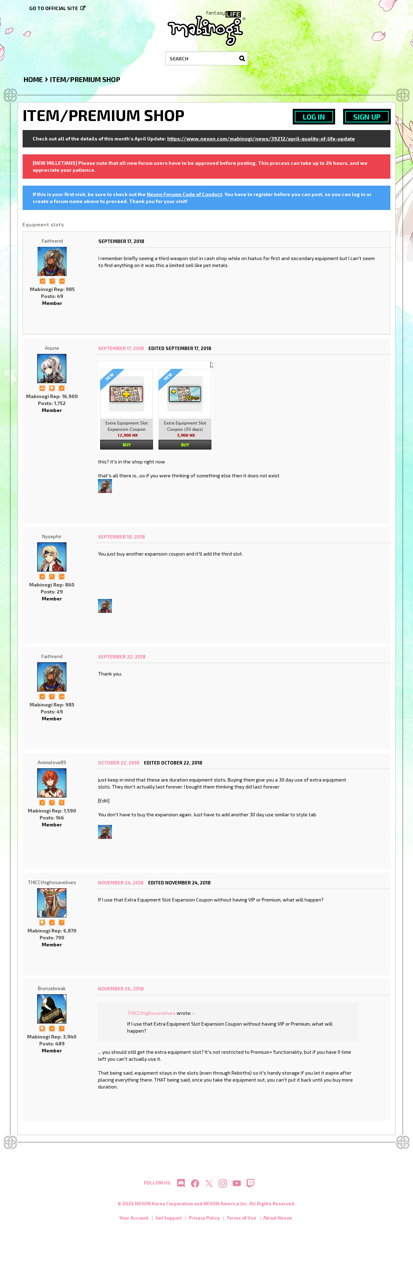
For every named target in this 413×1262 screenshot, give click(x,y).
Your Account (133, 1220)
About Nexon (277, 1220)
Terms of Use (241, 1220)
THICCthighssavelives (52, 882)
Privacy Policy (204, 1220)
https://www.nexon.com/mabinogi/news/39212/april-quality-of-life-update (261, 138)
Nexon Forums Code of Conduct (184, 194)
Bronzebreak (52, 988)
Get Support (168, 1220)
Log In (314, 116)
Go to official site (53, 8)
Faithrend (52, 241)
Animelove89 (52, 762)
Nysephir (52, 536)
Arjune (52, 348)
